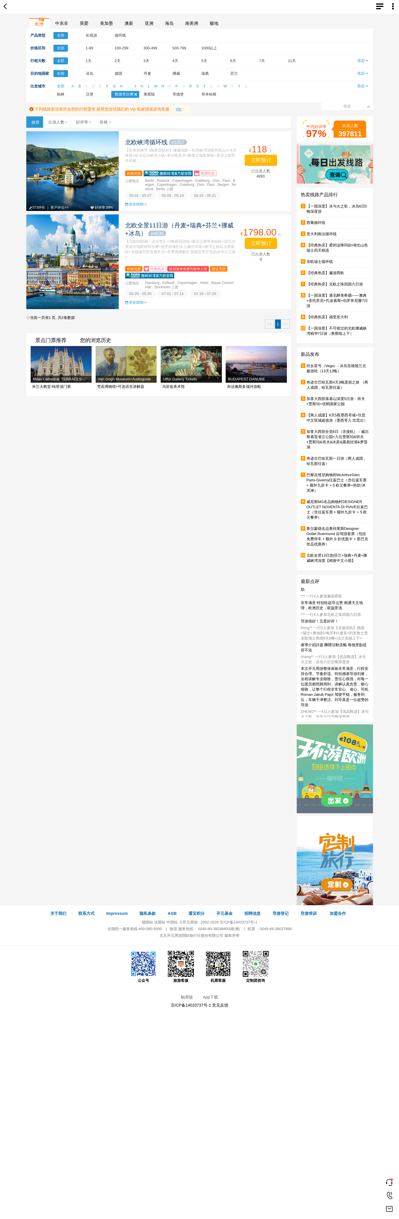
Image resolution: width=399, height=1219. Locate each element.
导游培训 (308, 913)
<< (269, 323)
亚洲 (149, 23)
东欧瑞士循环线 (320, 261)
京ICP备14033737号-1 (238, 922)
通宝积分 (196, 913)
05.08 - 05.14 (173, 195)
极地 (214, 23)
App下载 (210, 997)
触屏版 (187, 997)
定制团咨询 (256, 967)
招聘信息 (252, 913)
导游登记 (280, 913)
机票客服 (218, 967)
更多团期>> (138, 204)
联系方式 (86, 913)
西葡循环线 (316, 222)
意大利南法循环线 (322, 234)
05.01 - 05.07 (140, 195)
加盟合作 (338, 913)
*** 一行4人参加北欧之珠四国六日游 (331, 614)
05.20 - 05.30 (140, 293)
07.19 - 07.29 (205, 293)
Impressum (117, 913)
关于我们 (58, 913)
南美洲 (191, 23)
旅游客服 (181, 967)
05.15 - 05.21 (205, 195)
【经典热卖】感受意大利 (327, 317)
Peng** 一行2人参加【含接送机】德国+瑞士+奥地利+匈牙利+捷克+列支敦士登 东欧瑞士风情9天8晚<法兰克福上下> (334, 633)
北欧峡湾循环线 (156, 142)
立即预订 (260, 160)
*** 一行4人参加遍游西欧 (321, 596)
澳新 (129, 23)
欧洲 (39, 23)
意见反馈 (220, 1005)
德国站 (147, 922)
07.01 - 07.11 (173, 293)
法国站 (159, 922)
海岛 (169, 23)
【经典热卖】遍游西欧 (325, 273)
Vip (178, 109)
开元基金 (224, 913)
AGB (172, 913)
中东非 (61, 23)
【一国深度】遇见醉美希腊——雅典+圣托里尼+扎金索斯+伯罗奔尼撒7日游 (337, 300)
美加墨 (106, 23)
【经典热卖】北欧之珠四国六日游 (335, 284)
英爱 (84, 23)
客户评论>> (59, 207)
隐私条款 (148, 913)
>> (285, 323)
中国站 (172, 922)
